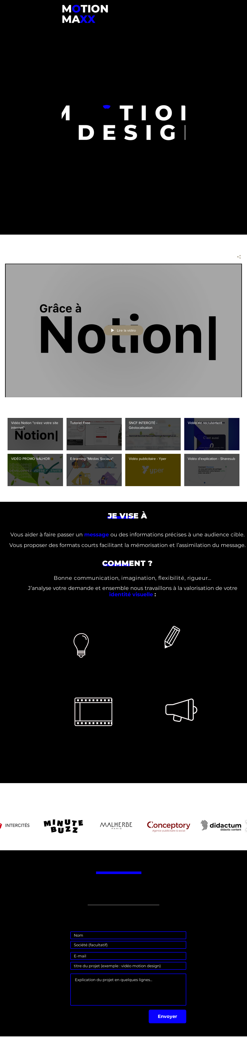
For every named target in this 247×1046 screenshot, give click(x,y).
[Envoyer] (167, 1016)
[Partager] (237, 257)
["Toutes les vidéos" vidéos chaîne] (123, 454)
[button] (63, 825)
